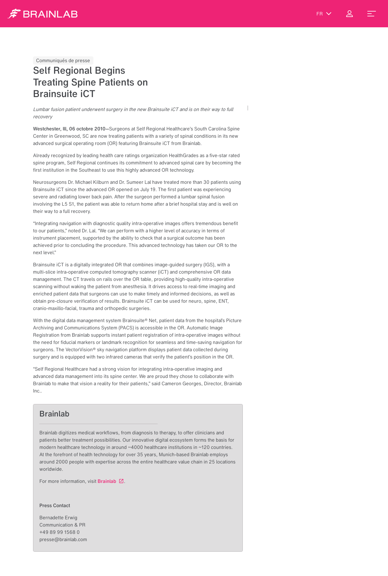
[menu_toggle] (371, 13)
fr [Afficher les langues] (324, 13)
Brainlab (107, 481)
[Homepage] (42, 14)
